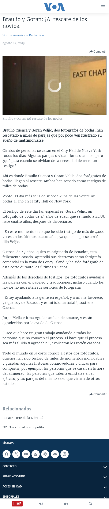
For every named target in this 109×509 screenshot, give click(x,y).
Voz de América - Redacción (23, 35)
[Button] (97, 51)
